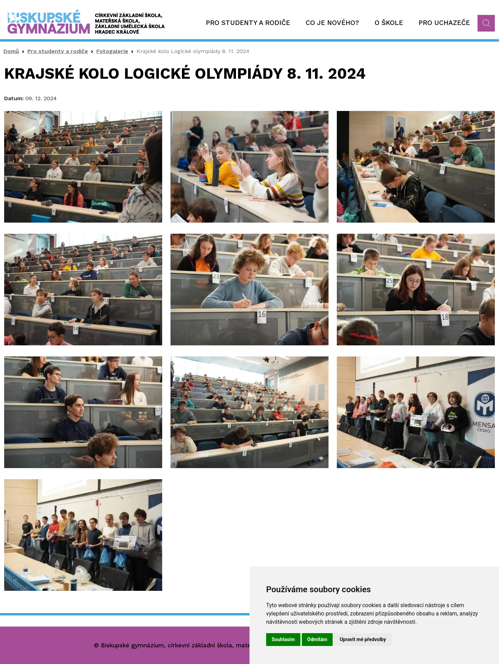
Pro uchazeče (444, 23)
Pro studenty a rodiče (248, 23)
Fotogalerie (112, 51)
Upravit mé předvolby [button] (363, 639)
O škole (389, 23)
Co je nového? (332, 23)
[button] (83, 166)
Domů (11, 51)
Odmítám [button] (317, 639)
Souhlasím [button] (283, 639)
